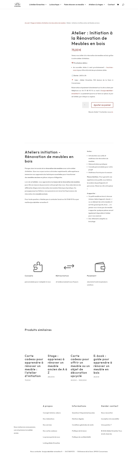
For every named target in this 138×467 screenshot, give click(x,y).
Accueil (27, 23)
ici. (112, 112)
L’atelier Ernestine (37, 5)
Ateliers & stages (96, 5)
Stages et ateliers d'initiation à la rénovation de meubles (48, 23)
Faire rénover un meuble (74, 5)
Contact (111, 5)
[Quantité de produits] (85, 105)
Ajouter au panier (102, 105)
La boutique (54, 5)
